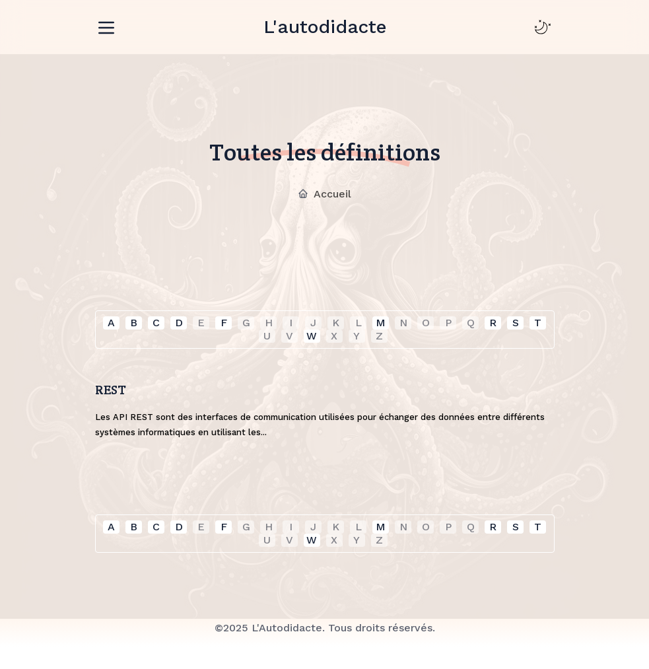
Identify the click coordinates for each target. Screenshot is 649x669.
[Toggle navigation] (106, 25)
